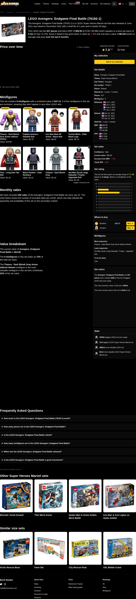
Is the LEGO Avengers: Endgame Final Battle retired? (28, 391)
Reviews (37, 546)
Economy (94, 4)
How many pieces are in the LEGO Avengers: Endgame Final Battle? (35, 382)
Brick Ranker (6, 535)
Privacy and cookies (41, 556)
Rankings (55, 4)
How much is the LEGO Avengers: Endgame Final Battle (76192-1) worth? (37, 374)
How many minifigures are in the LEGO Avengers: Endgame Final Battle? (37, 399)
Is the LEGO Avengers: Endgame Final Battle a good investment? (33, 415)
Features (37, 553)
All (104, 539)
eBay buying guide (75, 543)
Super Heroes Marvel (23, 12)
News (36, 539)
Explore (37, 4)
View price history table (10, 87)
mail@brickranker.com (8, 544)
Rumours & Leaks (41, 550)
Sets (104, 543)
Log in (132, 4)
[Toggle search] (114, 4)
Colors (63, 4)
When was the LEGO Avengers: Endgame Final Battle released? (33, 407)
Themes (46, 4)
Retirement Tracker (75, 539)
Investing (37, 543)
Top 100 (85, 4)
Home (2, 12)
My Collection (105, 4)
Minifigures (107, 546)
